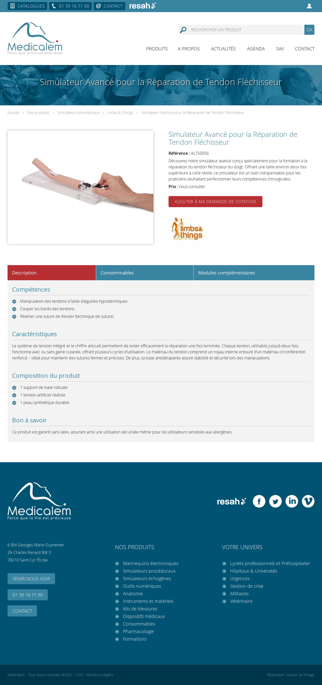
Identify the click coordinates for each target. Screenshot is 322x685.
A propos (189, 49)
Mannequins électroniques (150, 563)
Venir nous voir (31, 579)
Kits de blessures (140, 609)
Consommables (139, 624)
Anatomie (133, 593)
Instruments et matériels (148, 601)
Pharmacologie (138, 631)
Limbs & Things (120, 112)
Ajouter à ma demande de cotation (215, 201)
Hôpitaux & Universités (253, 571)
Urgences (240, 578)
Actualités (223, 49)
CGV (79, 674)
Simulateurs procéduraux (78, 112)
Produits (157, 49)
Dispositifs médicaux (144, 616)
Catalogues (31, 6)
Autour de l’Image (300, 674)
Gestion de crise (246, 586)
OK (309, 30)
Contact (113, 6)
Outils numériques (142, 586)
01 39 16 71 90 (74, 6)
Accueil (13, 112)
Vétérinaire (241, 601)
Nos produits (38, 112)
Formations (134, 639)
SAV (280, 49)
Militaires (239, 593)
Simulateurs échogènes (147, 578)
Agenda (256, 49)
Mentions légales (100, 674)
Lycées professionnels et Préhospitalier (270, 563)
